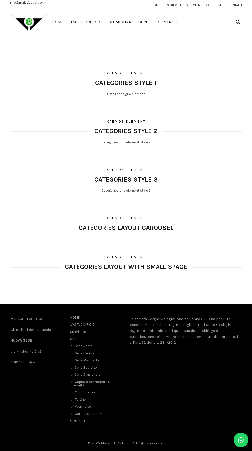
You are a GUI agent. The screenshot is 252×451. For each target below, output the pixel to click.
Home (108, 54)
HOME (156, 5)
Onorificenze (85, 392)
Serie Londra (84, 353)
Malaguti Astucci (116, 443)
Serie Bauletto (86, 367)
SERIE (219, 5)
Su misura (201, 5)
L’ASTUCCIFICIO (177, 5)
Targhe (80, 399)
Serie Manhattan (88, 360)
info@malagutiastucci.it (28, 2)
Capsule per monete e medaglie (90, 383)
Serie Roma (84, 346)
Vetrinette (83, 406)
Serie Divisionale (87, 374)
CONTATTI (235, 5)
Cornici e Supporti (89, 414)
